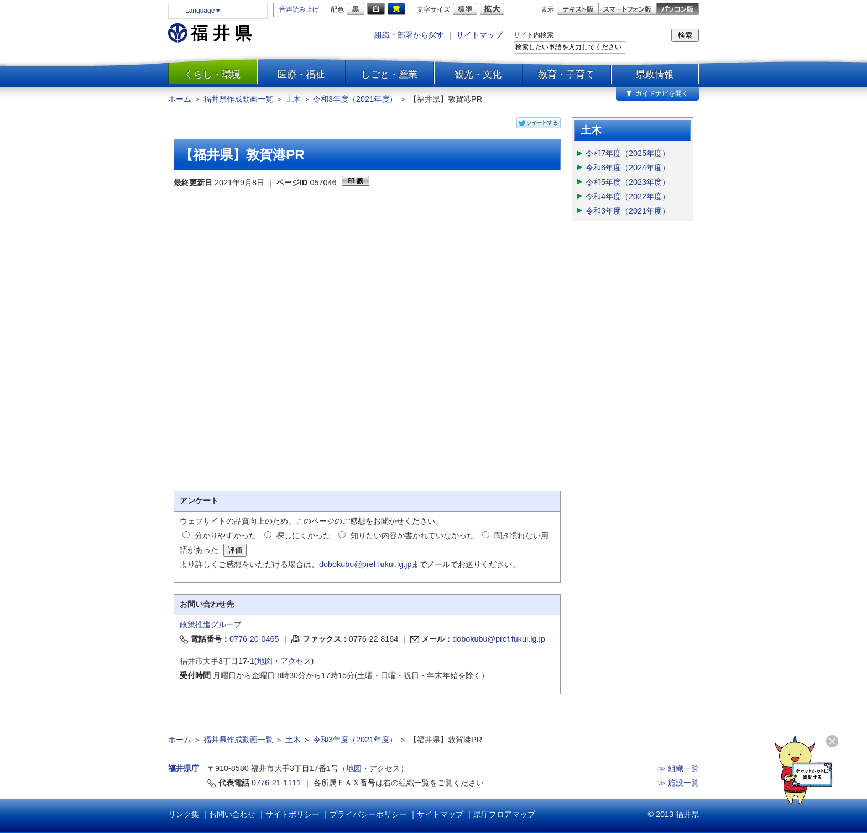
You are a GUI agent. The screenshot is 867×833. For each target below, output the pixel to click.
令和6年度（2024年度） (628, 167)
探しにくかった (303, 535)
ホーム (179, 99)
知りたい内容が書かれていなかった (412, 535)
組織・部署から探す (409, 34)
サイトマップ (479, 34)
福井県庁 (183, 768)
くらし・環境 (212, 74)
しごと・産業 (389, 74)
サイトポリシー (292, 814)
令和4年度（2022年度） (628, 196)
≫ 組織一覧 (678, 768)
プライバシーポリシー (368, 814)
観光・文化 (478, 74)
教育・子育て (566, 74)
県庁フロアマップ (504, 814)
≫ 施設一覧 (678, 782)
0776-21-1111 (276, 782)
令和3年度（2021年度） (355, 99)
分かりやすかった (226, 535)
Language (203, 10)
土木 (293, 99)
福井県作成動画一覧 (238, 99)
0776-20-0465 (254, 638)
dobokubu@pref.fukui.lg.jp (365, 564)
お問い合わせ (232, 814)
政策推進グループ (211, 624)
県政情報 (654, 74)
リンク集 (183, 814)
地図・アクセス (284, 661)
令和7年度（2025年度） (628, 153)
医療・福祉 (301, 74)
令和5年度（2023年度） (628, 182)
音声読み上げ (299, 9)
